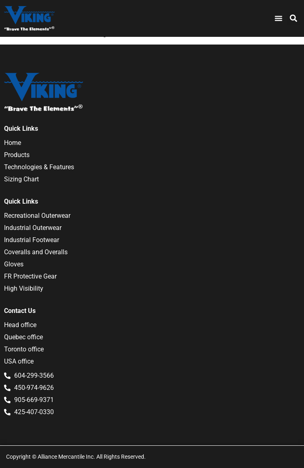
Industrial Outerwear (33, 228)
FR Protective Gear (30, 276)
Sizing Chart (21, 179)
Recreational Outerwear (37, 215)
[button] (293, 18)
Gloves (13, 264)
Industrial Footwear (31, 240)
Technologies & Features (39, 167)
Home (12, 143)
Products (17, 155)
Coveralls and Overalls (36, 252)
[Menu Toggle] (278, 18)
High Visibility (23, 288)
